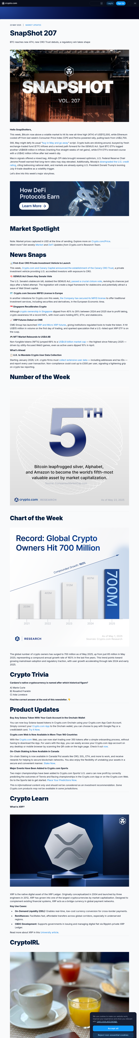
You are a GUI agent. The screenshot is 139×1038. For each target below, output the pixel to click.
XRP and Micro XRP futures (51, 325)
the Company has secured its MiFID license (83, 298)
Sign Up (120, 3)
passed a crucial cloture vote (86, 281)
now (105, 746)
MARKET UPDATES (33, 25)
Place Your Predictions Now (61, 780)
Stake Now (49, 763)
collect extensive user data (73, 360)
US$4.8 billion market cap (72, 341)
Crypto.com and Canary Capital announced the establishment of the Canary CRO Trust (68, 268)
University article (49, 932)
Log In (110, 3)
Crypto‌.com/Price (101, 241)
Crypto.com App (40, 726)
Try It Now (34, 729)
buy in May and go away (55, 143)
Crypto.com (25, 739)
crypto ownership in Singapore (36, 311)
